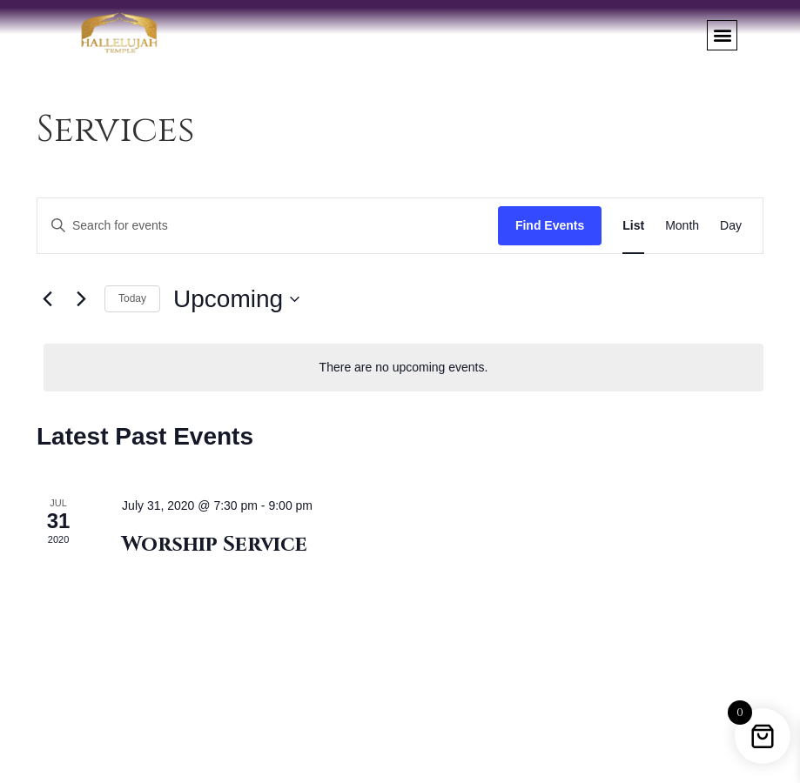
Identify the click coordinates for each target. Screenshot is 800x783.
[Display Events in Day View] (731, 225)
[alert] (403, 368)
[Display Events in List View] (633, 225)
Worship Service (214, 545)
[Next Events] (81, 299)
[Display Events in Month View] (682, 225)
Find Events (549, 225)
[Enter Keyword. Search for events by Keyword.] (267, 225)
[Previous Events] (47, 299)
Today (132, 298)
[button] (722, 35)
